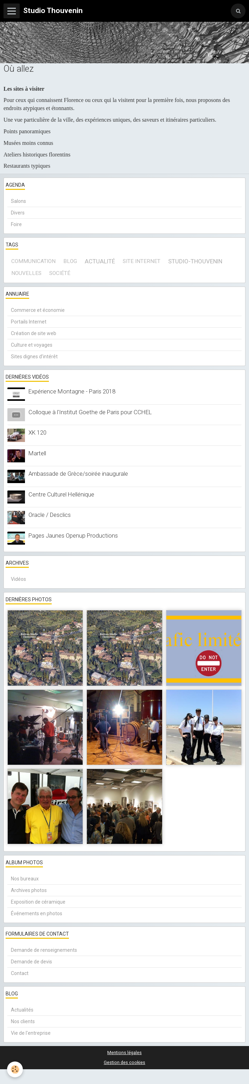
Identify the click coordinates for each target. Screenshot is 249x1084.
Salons (18, 201)
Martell (37, 453)
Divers (18, 213)
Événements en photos (36, 913)
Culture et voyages (31, 345)
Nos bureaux (25, 878)
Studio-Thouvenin (195, 261)
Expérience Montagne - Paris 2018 (71, 391)
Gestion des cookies (124, 1062)
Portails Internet (28, 322)
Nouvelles (26, 273)
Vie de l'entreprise (31, 1033)
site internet (141, 261)
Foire (16, 224)
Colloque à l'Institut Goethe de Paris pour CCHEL (90, 412)
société (59, 273)
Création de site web (33, 333)
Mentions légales (124, 1052)
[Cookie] (15, 1069)
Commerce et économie (38, 310)
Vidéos (18, 579)
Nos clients (23, 1021)
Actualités (22, 1010)
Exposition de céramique (38, 902)
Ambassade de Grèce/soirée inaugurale (78, 473)
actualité (100, 261)
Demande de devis (31, 961)
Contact (19, 973)
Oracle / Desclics (49, 514)
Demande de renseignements (44, 950)
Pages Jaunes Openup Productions (73, 535)
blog (70, 261)
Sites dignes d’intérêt (34, 356)
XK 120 (37, 432)
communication (33, 261)
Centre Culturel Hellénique (61, 494)
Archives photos (29, 890)
